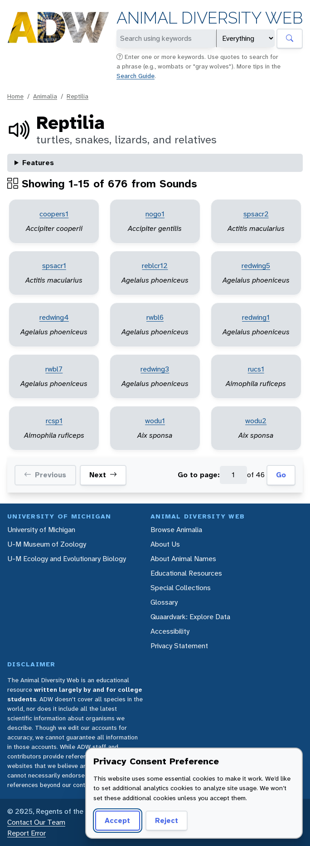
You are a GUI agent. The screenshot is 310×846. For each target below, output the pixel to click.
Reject (166, 820)
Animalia (45, 96)
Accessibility (169, 631)
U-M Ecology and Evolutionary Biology (66, 558)
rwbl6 (155, 317)
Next (103, 474)
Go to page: (199, 474)
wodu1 (155, 420)
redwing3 (154, 369)
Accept (117, 820)
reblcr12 (155, 265)
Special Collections (180, 587)
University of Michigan (41, 529)
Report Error (26, 833)
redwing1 (256, 317)
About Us (165, 544)
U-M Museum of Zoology (46, 544)
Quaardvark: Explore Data (190, 616)
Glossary (164, 602)
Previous (45, 474)
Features (38, 162)
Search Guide (135, 76)
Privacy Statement (179, 645)
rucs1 (256, 369)
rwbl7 (54, 369)
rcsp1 (54, 420)
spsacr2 (256, 214)
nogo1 (155, 214)
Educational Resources (186, 573)
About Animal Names (183, 558)
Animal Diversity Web (209, 18)
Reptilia (77, 96)
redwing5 (256, 265)
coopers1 (53, 214)
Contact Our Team (36, 822)
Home (15, 96)
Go (281, 474)
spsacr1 (54, 265)
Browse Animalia (176, 529)
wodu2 (255, 420)
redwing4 (54, 317)
